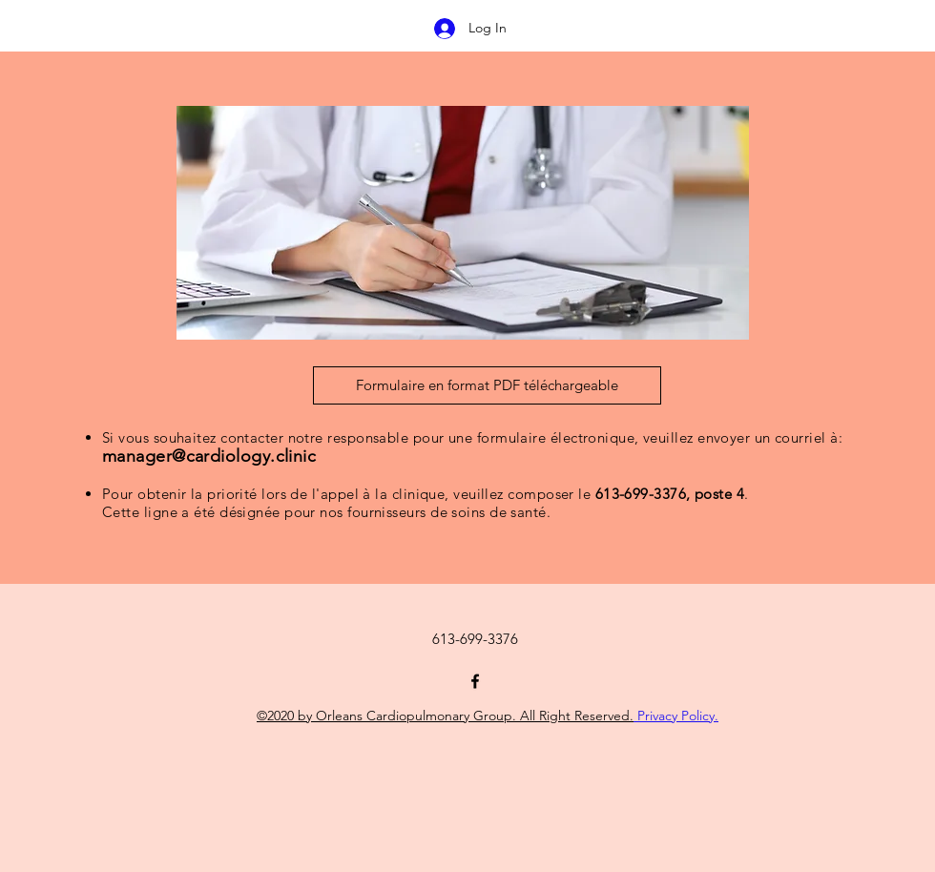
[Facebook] (475, 681)
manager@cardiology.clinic (209, 456)
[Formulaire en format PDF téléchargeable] (487, 385)
